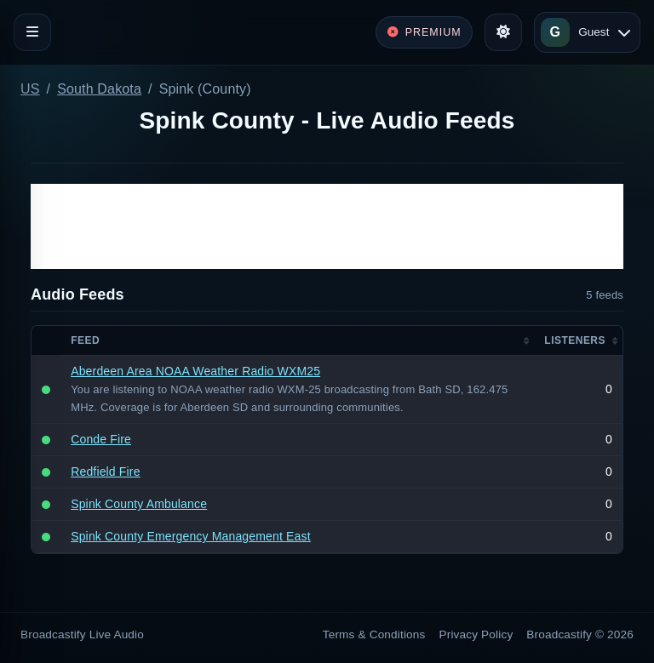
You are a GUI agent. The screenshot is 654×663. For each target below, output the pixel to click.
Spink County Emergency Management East (191, 536)
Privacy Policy (476, 634)
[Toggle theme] (503, 32)
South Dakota (99, 89)
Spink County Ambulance (139, 504)
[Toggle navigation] (32, 32)
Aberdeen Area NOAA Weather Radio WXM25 (195, 371)
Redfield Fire (105, 471)
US (30, 89)
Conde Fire (101, 439)
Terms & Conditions (374, 634)
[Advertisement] (327, 226)
